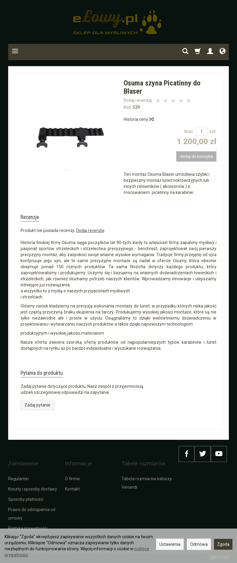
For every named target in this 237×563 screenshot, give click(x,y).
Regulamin (18, 478)
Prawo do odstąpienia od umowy (31, 513)
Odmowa (199, 544)
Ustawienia (169, 544)
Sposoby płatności (25, 498)
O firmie (72, 478)
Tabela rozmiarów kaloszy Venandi (147, 482)
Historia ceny (138, 119)
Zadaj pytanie (37, 414)
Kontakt (72, 488)
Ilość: (189, 131)
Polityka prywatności (27, 527)
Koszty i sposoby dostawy (32, 488)
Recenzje (36, 219)
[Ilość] (202, 131)
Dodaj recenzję (90, 235)
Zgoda (223, 544)
